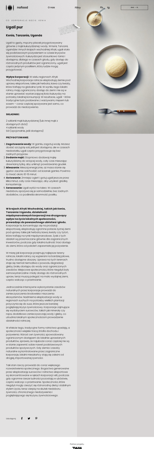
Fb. (102, 7)
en (134, 7)
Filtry (78, 7)
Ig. (108, 7)
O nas (51, 7)
